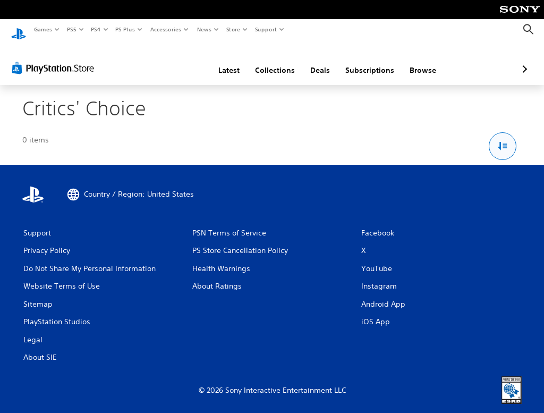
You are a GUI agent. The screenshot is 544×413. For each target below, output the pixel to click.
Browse (366, 60)
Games (42, 29)
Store (233, 29)
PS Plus (125, 29)
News (204, 29)
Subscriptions (313, 60)
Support (265, 29)
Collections (219, 60)
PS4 (95, 29)
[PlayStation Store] (55, 57)
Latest (172, 60)
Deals (264, 60)
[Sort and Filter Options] (503, 136)
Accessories (165, 29)
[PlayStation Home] (19, 29)
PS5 (71, 29)
